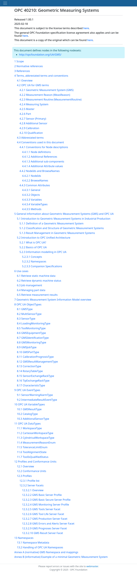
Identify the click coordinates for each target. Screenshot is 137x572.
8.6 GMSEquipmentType (31, 333)
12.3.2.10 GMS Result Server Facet (42, 533)
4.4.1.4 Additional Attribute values (42, 166)
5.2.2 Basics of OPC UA (33, 247)
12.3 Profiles (24, 476)
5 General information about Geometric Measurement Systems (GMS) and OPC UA (64, 214)
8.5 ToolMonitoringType (31, 328)
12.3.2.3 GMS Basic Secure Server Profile (46, 499)
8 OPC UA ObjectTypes (27, 304)
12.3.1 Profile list (29, 480)
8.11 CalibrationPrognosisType (35, 357)
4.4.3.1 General (31, 190)
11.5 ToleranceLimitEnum (32, 447)
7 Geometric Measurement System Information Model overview (52, 299)
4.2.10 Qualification (31, 133)
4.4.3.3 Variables (32, 199)
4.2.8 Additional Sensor (33, 123)
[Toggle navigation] (5, 3)
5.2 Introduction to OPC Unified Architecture (43, 237)
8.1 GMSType (25, 309)
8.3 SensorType (26, 318)
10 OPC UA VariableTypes (29, 404)
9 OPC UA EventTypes (27, 390)
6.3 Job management (29, 285)
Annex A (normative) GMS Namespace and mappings (46, 552)
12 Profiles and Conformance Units (35, 461)
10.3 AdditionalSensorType (33, 419)
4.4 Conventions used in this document (40, 142)
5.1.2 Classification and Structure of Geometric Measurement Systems (62, 228)
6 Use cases (21, 271)
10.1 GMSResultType (29, 409)
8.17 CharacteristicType (31, 385)
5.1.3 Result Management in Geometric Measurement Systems (57, 233)
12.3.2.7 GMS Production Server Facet (44, 518)
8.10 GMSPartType (28, 352)
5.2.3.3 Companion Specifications (42, 266)
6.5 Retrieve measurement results (37, 295)
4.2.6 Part (25, 114)
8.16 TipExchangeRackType (33, 380)
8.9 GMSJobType (26, 347)
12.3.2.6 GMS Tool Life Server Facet (43, 514)
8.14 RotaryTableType (30, 371)
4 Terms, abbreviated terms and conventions (41, 75)
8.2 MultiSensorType (29, 314)
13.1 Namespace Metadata (33, 542)
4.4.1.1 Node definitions (36, 152)
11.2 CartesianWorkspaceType (35, 433)
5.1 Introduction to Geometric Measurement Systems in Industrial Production (63, 218)
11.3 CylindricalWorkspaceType (35, 438)
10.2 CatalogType (27, 414)
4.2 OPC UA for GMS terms (33, 85)
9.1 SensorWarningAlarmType (35, 395)
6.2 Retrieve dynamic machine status (39, 280)
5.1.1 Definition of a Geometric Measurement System (51, 223)
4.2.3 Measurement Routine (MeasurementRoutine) (51, 99)
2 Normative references (28, 66)
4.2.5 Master (27, 109)
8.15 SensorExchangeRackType (35, 376)
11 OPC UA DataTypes (27, 423)
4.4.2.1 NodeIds (31, 176)
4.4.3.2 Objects (31, 195)
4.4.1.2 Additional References (39, 156)
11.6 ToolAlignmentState (31, 452)
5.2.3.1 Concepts (32, 257)
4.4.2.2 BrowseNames (35, 180)
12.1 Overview (25, 466)
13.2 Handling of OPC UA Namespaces (40, 547)
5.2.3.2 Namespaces (34, 261)
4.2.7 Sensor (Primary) (33, 118)
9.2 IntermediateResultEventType (37, 400)
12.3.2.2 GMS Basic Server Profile (42, 495)
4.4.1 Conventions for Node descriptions (44, 147)
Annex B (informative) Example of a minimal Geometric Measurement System (61, 557)
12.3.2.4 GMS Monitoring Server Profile (45, 504)
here (86, 28)
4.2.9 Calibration (29, 128)
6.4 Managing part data (31, 290)
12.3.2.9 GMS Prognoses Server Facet (44, 528)
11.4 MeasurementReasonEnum (36, 442)
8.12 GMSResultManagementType (37, 361)
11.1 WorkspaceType (29, 428)
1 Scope (19, 61)
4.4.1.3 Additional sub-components (43, 161)
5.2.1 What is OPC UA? (33, 242)
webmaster (92, 566)
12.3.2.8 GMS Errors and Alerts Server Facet (48, 523)
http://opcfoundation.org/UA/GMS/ (40, 54)
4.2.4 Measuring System (34, 104)
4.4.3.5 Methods (31, 209)
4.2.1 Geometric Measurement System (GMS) (46, 90)
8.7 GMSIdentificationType (33, 338)
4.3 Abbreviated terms (30, 137)
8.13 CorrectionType (29, 366)
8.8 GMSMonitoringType (31, 342)
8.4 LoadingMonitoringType (33, 323)
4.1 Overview (25, 80)
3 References (22, 71)
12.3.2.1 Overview (33, 490)
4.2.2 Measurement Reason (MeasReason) (45, 95)
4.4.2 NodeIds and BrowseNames (40, 171)
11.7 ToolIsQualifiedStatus (32, 457)
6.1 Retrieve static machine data (36, 276)
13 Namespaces (23, 538)
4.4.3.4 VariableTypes (35, 204)
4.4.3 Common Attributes (35, 185)
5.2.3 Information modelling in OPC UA (43, 252)
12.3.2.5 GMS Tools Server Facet (41, 509)
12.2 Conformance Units (31, 471)
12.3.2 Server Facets (32, 485)
